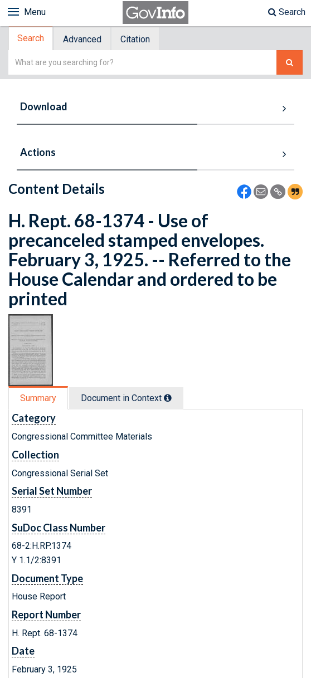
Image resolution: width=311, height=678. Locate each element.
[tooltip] (168, 397)
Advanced (82, 39)
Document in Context (126, 398)
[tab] (31, 39)
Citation (135, 39)
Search (286, 12)
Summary (38, 398)
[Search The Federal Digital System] (289, 62)
